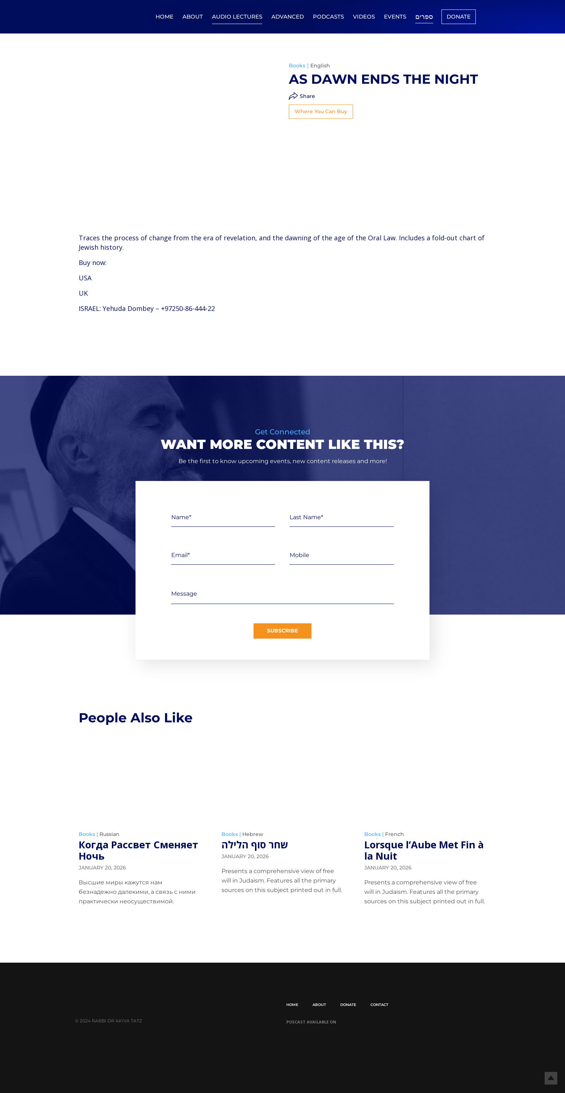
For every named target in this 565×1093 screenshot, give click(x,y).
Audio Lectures (237, 16)
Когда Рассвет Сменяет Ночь (118, 850)
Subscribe (282, 631)
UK (83, 293)
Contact (379, 1004)
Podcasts (328, 16)
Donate (459, 16)
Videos (364, 16)
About (193, 16)
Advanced (287, 16)
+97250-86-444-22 (188, 308)
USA (85, 277)
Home (164, 16)
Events (395, 16)
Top (547, 1075)
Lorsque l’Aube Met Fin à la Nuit (424, 850)
